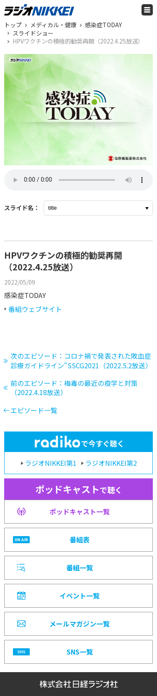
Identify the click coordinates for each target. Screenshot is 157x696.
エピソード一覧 (33, 410)
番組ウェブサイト (35, 308)
